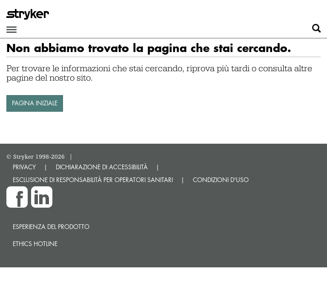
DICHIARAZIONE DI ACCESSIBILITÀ (102, 167)
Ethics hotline (35, 244)
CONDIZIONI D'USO (221, 180)
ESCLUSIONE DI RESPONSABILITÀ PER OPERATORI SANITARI (93, 180)
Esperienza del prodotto (51, 227)
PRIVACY (24, 167)
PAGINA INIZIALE (34, 103)
